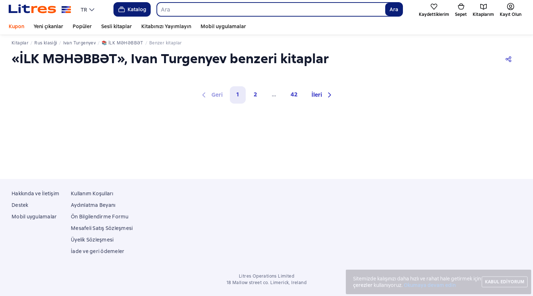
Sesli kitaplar (116, 26)
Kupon (16, 26)
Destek (20, 205)
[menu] (88, 9)
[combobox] (270, 9)
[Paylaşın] (510, 58)
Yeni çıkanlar (48, 26)
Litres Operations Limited (266, 276)
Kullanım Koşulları (92, 193)
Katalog (131, 9)
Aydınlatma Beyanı (93, 205)
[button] (322, 95)
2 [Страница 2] (255, 94)
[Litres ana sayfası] (40, 9)
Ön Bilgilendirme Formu (100, 216)
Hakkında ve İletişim (35, 193)
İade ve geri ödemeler (97, 251)
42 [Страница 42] (294, 94)
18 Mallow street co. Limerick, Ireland (266, 282)
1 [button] (237, 94)
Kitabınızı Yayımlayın (166, 26)
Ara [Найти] (394, 9)
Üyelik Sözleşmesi (92, 239)
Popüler (82, 26)
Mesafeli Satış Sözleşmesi (102, 228)
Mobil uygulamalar (223, 26)
